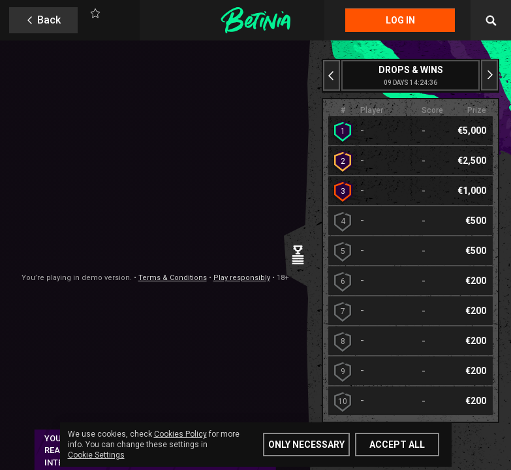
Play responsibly (241, 278)
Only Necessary (306, 444)
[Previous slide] (331, 75)
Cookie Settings (96, 455)
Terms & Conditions (172, 278)
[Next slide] (489, 75)
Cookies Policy (180, 434)
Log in (400, 20)
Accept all (397, 444)
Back (49, 20)
